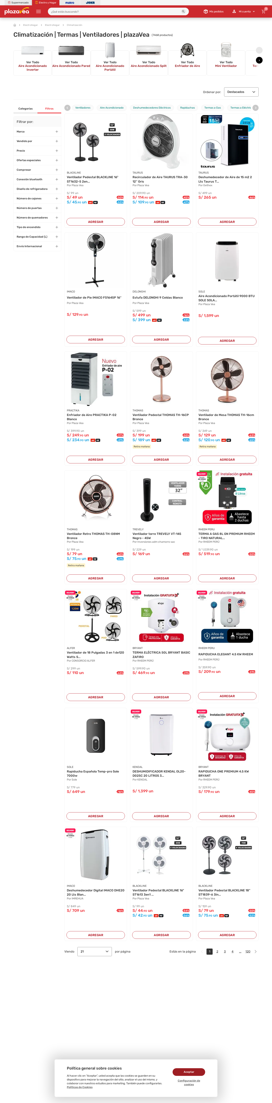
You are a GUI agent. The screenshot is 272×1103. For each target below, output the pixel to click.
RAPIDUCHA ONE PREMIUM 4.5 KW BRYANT (223, 773)
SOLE (201, 291)
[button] (183, 11)
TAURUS (138, 172)
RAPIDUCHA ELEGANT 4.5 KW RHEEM (225, 654)
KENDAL (138, 767)
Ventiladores (82, 107)
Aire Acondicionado (112, 107)
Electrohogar (28, 25)
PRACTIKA (73, 410)
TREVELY (138, 529)
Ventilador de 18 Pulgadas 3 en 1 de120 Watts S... (95, 655)
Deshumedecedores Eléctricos (152, 107)
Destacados (241, 92)
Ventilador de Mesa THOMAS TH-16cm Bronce (226, 417)
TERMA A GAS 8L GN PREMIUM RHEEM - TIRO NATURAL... (226, 536)
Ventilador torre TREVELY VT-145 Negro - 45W (157, 536)
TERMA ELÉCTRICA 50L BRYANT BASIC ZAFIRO (161, 655)
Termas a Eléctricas (242, 107)
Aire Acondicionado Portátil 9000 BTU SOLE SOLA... (226, 298)
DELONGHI (139, 291)
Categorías (25, 108)
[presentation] (259, 50)
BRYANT (138, 648)
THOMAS (138, 410)
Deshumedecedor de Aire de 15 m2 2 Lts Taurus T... (225, 179)
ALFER (71, 648)
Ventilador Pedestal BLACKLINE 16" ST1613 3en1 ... (158, 892)
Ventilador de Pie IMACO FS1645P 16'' (94, 297)
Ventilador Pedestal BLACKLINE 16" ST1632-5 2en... (92, 179)
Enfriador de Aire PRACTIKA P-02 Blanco (91, 417)
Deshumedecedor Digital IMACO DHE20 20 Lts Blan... (96, 892)
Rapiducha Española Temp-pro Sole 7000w (93, 773)
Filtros (49, 108)
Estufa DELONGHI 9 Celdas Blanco (158, 297)
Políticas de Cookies (80, 1087)
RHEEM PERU (206, 529)
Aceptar (189, 1072)
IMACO (71, 291)
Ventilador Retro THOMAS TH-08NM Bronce (93, 536)
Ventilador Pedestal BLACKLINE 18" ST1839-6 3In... (224, 892)
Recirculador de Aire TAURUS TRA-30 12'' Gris (160, 179)
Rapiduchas (187, 107)
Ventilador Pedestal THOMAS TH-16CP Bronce (161, 417)
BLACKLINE (74, 172)
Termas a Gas (212, 107)
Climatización (72, 25)
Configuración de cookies (189, 1082)
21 (95, 951)
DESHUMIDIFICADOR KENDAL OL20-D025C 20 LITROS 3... (159, 773)
